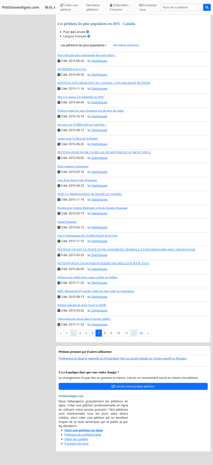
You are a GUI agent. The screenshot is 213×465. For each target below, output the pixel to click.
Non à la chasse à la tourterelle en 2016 (81, 96)
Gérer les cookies (76, 439)
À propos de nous (77, 443)
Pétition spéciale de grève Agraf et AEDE (82, 305)
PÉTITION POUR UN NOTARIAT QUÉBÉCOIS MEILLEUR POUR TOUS (103, 263)
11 (126, 333)
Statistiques (97, 61)
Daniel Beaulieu (67, 221)
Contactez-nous (148, 7)
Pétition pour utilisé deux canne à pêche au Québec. (88, 277)
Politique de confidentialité (83, 435)
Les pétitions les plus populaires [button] (82, 45)
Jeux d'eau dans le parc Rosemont (77, 180)
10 (118, 333)
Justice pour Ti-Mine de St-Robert (78, 138)
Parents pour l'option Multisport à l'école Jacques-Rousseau (92, 207)
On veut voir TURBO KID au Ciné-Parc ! (82, 124)
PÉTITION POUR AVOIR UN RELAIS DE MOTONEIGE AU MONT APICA (104, 152)
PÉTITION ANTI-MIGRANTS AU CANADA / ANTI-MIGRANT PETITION (104, 83)
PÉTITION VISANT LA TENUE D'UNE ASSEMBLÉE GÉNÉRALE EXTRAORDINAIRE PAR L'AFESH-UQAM (126, 249)
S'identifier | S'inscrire (120, 7)
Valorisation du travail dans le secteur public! (84, 318)
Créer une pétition (69, 7)
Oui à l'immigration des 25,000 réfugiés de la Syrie (87, 235)
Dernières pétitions (93, 7)
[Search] (181, 7)
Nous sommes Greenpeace (73, 166)
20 (141, 333)
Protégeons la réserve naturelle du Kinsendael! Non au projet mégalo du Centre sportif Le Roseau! (123, 358)
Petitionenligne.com (20, 7)
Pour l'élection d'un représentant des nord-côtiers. (86, 55)
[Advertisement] (26, 70)
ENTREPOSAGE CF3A (72, 69)
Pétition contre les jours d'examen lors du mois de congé (91, 110)
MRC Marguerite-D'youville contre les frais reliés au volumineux (96, 291)
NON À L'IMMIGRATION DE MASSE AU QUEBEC (90, 194)
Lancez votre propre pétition (133, 386)
